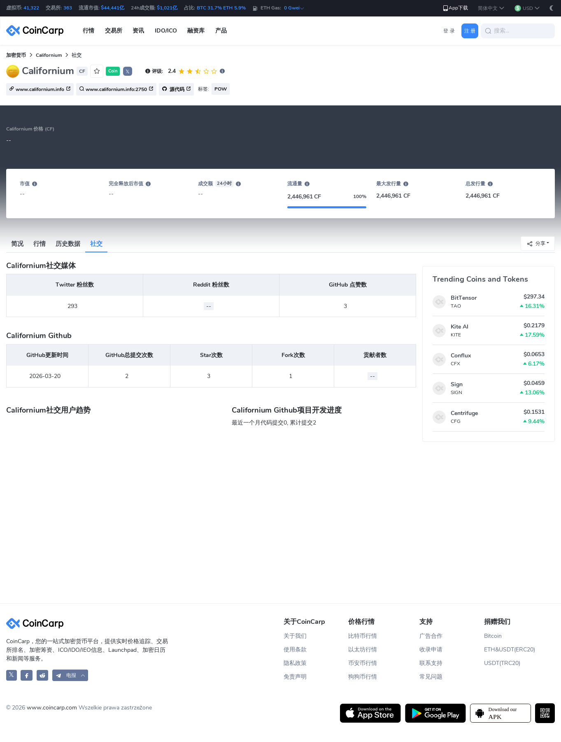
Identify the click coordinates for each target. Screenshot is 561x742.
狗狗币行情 (362, 677)
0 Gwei (294, 8)
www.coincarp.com (52, 708)
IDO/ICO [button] (166, 31)
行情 (39, 244)
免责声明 (295, 677)
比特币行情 (362, 636)
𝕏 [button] (128, 71)
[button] (491, 8)
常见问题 (430, 677)
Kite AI (459, 327)
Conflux (461, 355)
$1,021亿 (167, 8)
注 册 (469, 31)
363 (67, 8)
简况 (17, 244)
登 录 (448, 31)
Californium (49, 55)
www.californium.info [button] (40, 89)
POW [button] (220, 89)
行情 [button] (88, 31)
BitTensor (464, 298)
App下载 (455, 8)
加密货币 (16, 55)
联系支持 (430, 663)
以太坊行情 (362, 649)
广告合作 (430, 636)
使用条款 (295, 649)
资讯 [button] (138, 31)
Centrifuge (464, 413)
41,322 (31, 8)
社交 (96, 244)
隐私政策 (295, 663)
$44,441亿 (112, 8)
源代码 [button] (176, 89)
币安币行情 (362, 663)
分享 (535, 243)
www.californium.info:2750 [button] (116, 89)
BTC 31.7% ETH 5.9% (221, 8)
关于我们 (295, 636)
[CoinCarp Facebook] (27, 675)
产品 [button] (221, 31)
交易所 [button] (113, 31)
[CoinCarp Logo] (37, 30)
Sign (457, 384)
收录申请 (430, 649)
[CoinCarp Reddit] (43, 675)
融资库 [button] (196, 31)
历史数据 (68, 244)
